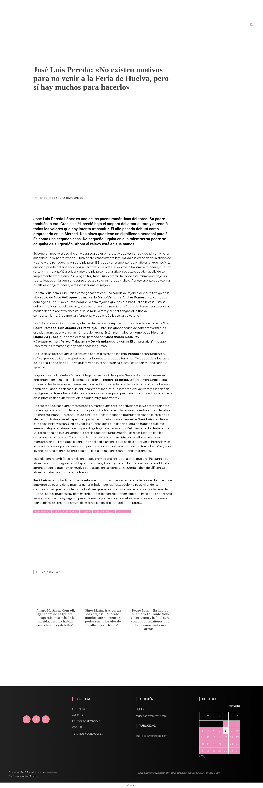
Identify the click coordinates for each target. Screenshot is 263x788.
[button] (251, 24)
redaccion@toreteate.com (151, 715)
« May (202, 756)
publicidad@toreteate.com (151, 735)
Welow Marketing (30, 776)
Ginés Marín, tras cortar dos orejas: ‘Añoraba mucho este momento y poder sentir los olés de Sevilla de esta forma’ (103, 617)
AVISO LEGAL (79, 715)
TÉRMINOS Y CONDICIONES (87, 733)
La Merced (123, 511)
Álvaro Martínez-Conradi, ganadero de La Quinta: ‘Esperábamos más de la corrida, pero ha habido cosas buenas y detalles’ (55, 617)
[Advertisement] (103, 561)
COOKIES (77, 727)
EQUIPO (140, 709)
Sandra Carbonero (68, 198)
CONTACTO (78, 709)
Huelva (86, 511)
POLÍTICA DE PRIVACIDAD (86, 721)
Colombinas (42, 511)
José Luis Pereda (104, 511)
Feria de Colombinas (65, 511)
